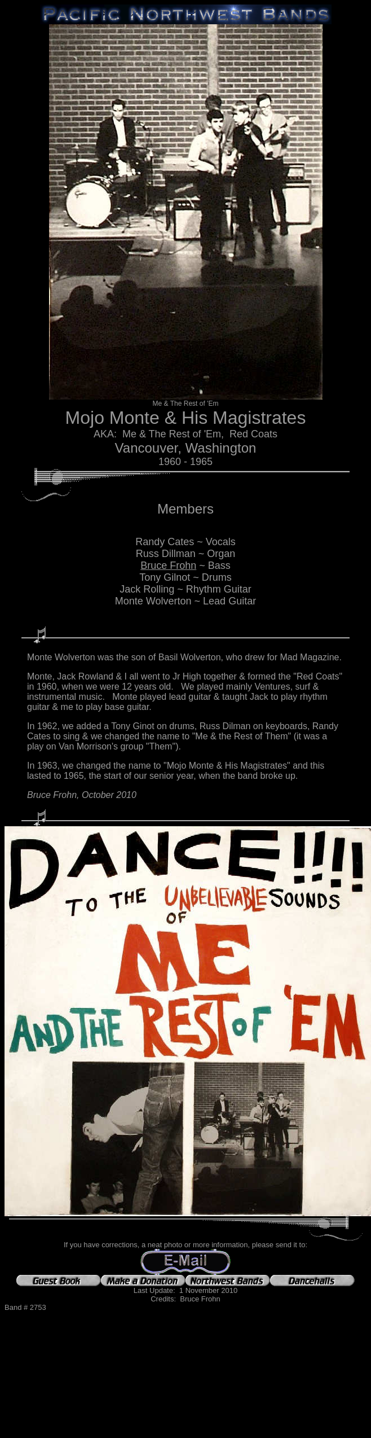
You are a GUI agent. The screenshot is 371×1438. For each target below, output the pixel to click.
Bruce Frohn (168, 565)
